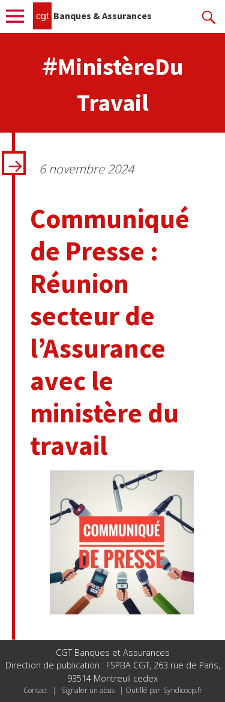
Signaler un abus (88, 690)
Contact (35, 690)
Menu (18, 16)
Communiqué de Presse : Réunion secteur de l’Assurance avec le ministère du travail (110, 332)
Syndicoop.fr (182, 690)
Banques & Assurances (92, 16)
